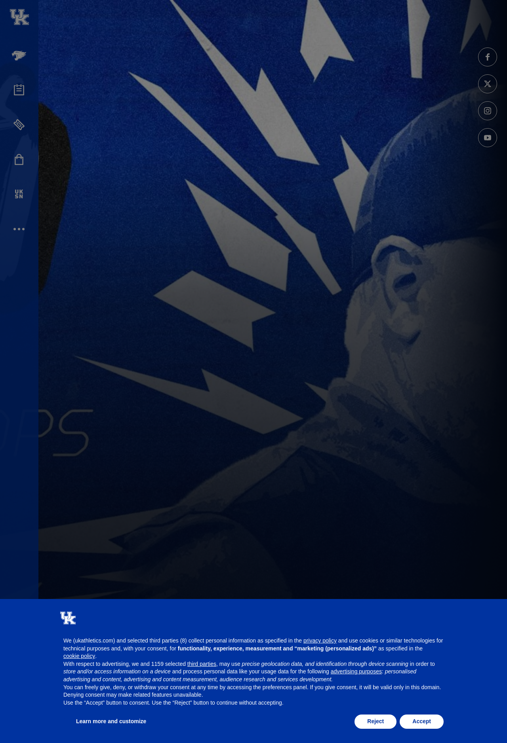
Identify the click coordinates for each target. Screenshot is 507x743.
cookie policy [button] (79, 656)
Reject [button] (375, 721)
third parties (201, 664)
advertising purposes (356, 671)
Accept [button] (421, 721)
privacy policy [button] (320, 640)
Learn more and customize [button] (111, 721)
